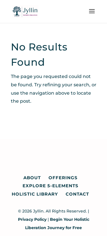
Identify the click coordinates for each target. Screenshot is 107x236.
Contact (77, 194)
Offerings (63, 177)
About (32, 177)
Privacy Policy (32, 219)
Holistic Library (35, 194)
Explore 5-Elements (50, 185)
